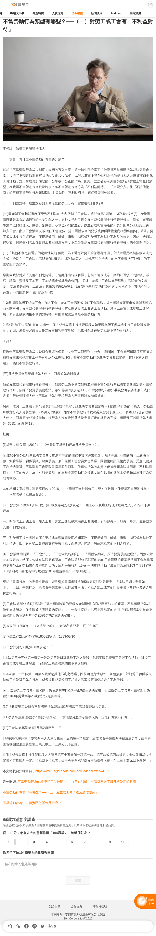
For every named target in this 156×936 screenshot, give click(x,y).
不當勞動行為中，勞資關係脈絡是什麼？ (32, 803)
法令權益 (77, 13)
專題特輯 (38, 13)
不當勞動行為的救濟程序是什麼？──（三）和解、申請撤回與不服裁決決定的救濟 (77, 781)
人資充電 (57, 13)
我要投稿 (54, 906)
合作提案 (76, 906)
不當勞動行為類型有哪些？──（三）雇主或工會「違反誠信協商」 (51, 792)
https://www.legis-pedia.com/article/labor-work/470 (71, 771)
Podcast (115, 13)
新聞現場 (96, 13)
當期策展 (135, 13)
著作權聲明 (100, 906)
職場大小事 (17, 13)
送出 (78, 880)
